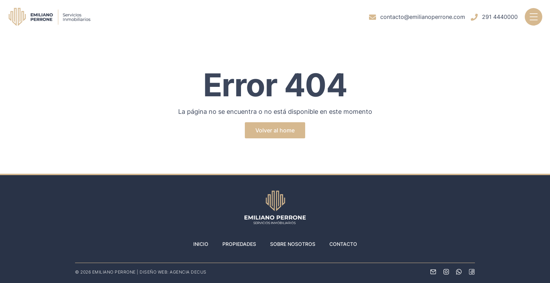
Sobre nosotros (292, 244)
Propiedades (239, 244)
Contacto (343, 244)
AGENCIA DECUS (188, 272)
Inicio (200, 244)
